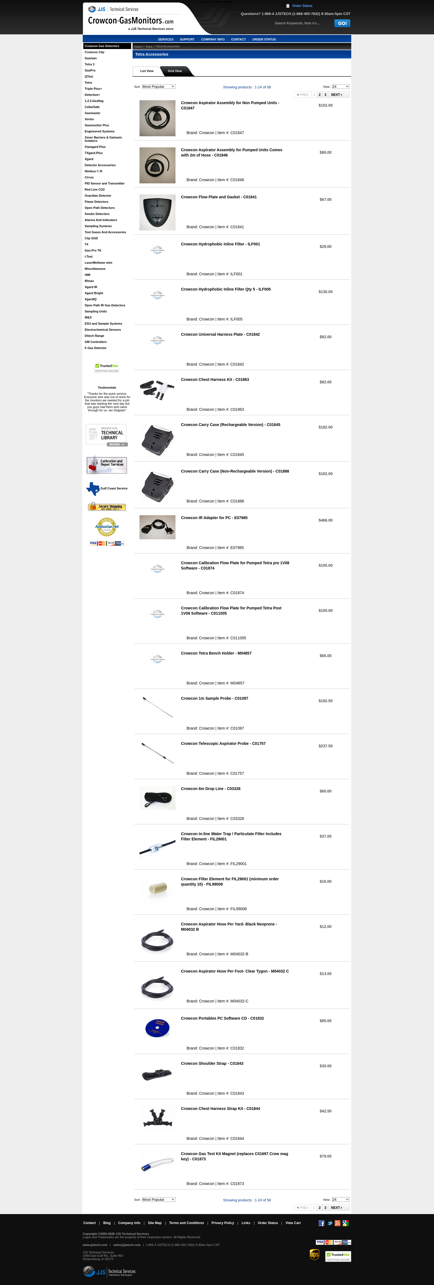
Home (138, 46)
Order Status (302, 6)
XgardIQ (91, 299)
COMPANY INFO (213, 39)
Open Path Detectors (100, 207)
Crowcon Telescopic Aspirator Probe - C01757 (223, 743)
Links (246, 1223)
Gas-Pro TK (93, 250)
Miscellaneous (95, 268)
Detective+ (92, 94)
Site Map (154, 1223)
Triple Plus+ (93, 88)
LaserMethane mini (98, 262)
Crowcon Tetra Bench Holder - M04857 (216, 653)
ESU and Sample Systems (103, 323)
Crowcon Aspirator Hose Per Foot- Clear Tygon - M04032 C (235, 971)
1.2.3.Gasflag (94, 100)
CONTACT (238, 39)
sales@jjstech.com (127, 1244)
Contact (89, 1223)
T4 (86, 244)
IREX (88, 317)
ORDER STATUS (264, 39)
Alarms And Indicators (101, 220)
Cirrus (89, 177)
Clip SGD (91, 238)
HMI (87, 274)
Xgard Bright (94, 293)
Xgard (89, 159)
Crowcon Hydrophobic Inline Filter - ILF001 (220, 244)
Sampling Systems (98, 226)
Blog (107, 1223)
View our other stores (217, 1)
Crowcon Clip (94, 52)
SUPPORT (187, 39)
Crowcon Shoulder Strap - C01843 (212, 1063)
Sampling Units (96, 311)
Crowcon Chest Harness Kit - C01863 (215, 379)
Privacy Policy (222, 1223)
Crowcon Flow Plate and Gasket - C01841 (219, 197)
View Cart (293, 1223)
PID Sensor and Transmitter (105, 183)
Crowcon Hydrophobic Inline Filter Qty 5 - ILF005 (226, 289)
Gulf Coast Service (107, 488)
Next (336, 95)
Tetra (88, 82)
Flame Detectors (96, 201)
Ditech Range (94, 335)
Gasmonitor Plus (97, 125)
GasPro (90, 70)
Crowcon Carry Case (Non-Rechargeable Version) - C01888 (235, 471)
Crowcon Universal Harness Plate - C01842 (220, 334)
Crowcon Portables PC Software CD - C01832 (222, 1018)
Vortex (89, 119)
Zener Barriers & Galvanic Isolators (103, 139)
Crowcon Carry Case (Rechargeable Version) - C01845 (230, 424)
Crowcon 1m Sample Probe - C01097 (214, 698)
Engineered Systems (100, 131)
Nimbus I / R (93, 171)
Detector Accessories (100, 165)
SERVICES (165, 39)
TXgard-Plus (94, 153)
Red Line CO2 (95, 189)
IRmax (89, 281)
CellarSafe (92, 107)
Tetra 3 (89, 64)
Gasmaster (92, 113)
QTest (89, 76)
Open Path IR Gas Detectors (105, 305)
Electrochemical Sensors (103, 329)
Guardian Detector (98, 195)
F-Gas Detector (96, 348)
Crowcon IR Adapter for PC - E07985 (214, 517)
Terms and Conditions (186, 1223)
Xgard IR (91, 287)
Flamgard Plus (95, 146)
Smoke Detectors (97, 214)
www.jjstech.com (95, 1244)
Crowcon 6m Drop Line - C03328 (211, 788)
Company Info (129, 1223)
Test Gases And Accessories (105, 232)
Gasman (91, 58)
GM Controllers (96, 341)
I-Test (89, 256)
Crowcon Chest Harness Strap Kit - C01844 (220, 1108)
